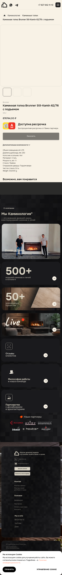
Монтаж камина (19, 486)
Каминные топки (30, 15)
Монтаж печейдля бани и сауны (20, 489)
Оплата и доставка (20, 507)
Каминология (11, 15)
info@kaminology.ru (23, 463)
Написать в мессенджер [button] (22, 473)
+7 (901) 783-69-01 (22, 460)
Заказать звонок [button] (22, 468)
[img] (31, 324)
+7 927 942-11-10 (45, 5)
